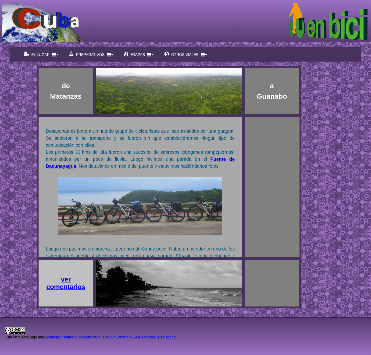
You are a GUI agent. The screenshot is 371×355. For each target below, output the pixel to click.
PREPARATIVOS (91, 54)
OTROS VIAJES (185, 54)
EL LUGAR (41, 54)
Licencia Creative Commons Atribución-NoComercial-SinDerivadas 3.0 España (110, 337)
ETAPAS (139, 54)
